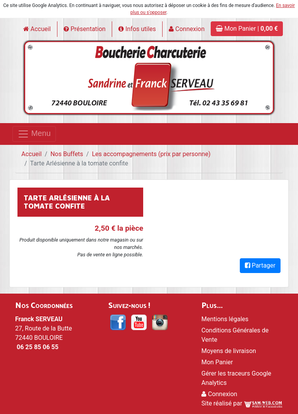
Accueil (37, 29)
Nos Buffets (66, 154)
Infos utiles (137, 29)
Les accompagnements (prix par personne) (151, 154)
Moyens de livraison (228, 351)
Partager (260, 265)
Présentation (85, 29)
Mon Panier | (247, 28)
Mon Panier (217, 362)
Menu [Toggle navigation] (34, 134)
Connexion (186, 29)
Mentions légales (224, 319)
